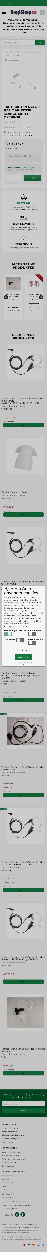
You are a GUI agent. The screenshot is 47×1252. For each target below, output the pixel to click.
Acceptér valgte (23, 650)
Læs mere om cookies (15, 626)
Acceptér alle (23, 657)
